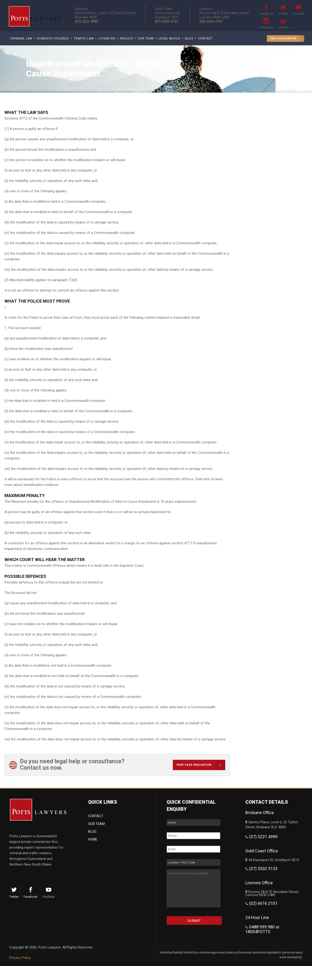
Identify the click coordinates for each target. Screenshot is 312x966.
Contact (95, 816)
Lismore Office (259, 882)
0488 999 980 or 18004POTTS (262, 929)
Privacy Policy (20, 958)
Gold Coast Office (261, 850)
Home (92, 839)
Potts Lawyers (206, 67)
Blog (92, 831)
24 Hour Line (257, 917)
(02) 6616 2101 (211, 21)
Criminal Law (230, 67)
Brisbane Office (259, 812)
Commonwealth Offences (263, 67)
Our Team (96, 824)
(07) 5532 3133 (166, 21)
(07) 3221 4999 (86, 21)
